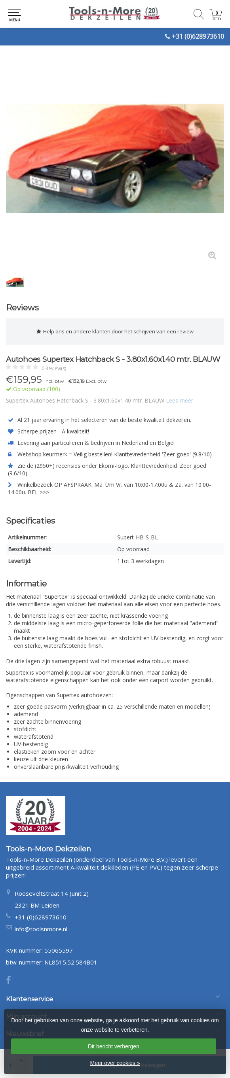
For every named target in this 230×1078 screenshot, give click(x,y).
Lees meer (179, 400)
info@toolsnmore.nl (41, 929)
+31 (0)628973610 (198, 36)
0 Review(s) (54, 368)
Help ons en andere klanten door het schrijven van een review (115, 331)
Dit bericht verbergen (113, 1046)
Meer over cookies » (115, 1063)
